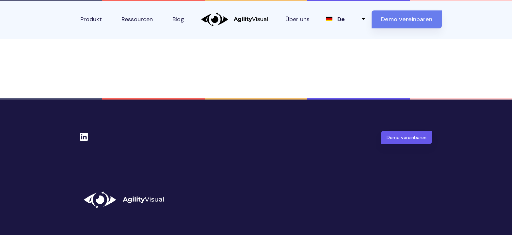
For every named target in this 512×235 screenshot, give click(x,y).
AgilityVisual (235, 19)
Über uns (297, 19)
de (341, 19)
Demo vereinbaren (406, 19)
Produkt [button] (91, 19)
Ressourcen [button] (137, 19)
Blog (178, 19)
